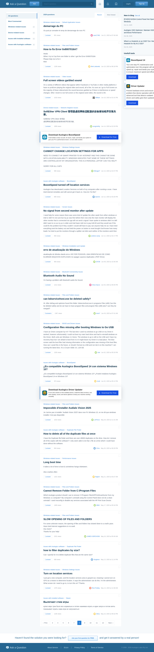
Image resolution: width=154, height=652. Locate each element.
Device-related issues (16, 33)
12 (103, 623)
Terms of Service (97, 648)
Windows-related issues (17, 27)
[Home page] (100, 4)
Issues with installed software (19, 38)
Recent (99, 15)
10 (90, 623)
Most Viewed (111, 15)
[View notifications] (108, 4)
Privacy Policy (79, 648)
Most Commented (14, 21)
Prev (46, 623)
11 (97, 623)
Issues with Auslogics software (19, 44)
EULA (66, 648)
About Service (52, 648)
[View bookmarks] (116, 4)
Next (110, 623)
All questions (13, 16)
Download (132, 77)
